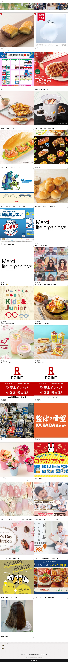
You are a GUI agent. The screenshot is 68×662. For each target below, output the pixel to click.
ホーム (3, 643)
